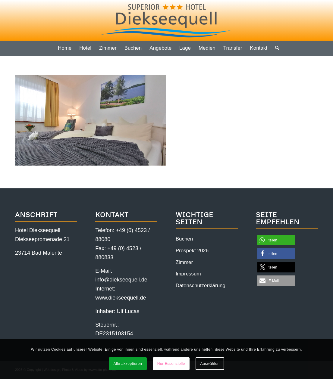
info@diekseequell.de (121, 280)
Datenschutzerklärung (200, 285)
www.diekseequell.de (120, 298)
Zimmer (184, 262)
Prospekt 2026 (192, 250)
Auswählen (210, 364)
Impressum (188, 274)
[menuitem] (64, 48)
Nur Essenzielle (171, 364)
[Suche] (275, 48)
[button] (276, 240)
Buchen (184, 239)
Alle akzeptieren (127, 364)
